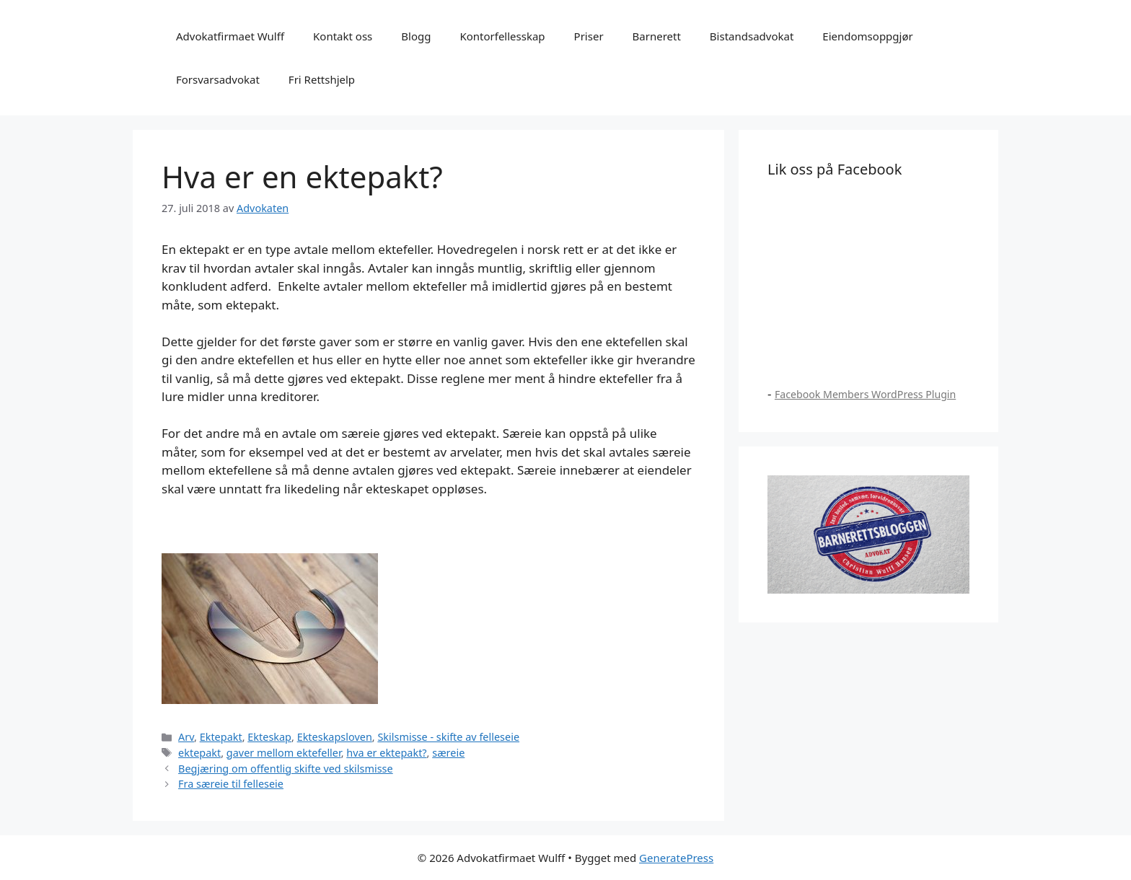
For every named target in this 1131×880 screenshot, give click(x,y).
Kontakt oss (342, 36)
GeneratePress (676, 857)
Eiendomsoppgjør (867, 36)
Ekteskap (269, 737)
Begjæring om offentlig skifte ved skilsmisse (285, 768)
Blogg (416, 36)
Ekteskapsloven (334, 737)
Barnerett (657, 36)
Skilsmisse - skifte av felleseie (448, 737)
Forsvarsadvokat (218, 79)
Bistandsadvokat (752, 36)
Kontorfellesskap (502, 36)
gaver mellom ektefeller (283, 753)
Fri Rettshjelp (322, 79)
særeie (448, 753)
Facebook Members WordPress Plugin (865, 394)
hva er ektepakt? (386, 753)
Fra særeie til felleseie (230, 784)
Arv (186, 737)
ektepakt (199, 753)
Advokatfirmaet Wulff (230, 36)
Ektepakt (221, 737)
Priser (589, 36)
